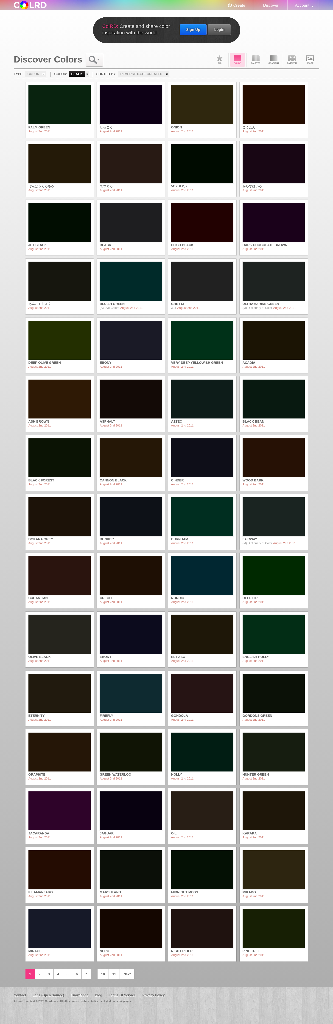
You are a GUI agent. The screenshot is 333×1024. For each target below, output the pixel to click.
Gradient (274, 60)
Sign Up (193, 29)
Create (239, 5)
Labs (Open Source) (48, 995)
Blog (98, 995)
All (219, 60)
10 (103, 974)
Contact (20, 995)
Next (127, 974)
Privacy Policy (153, 995)
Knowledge (79, 995)
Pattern (292, 60)
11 (114, 974)
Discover (270, 5)
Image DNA (310, 60)
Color (237, 60)
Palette (255, 60)
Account (302, 5)
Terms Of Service (122, 995)
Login (219, 29)
